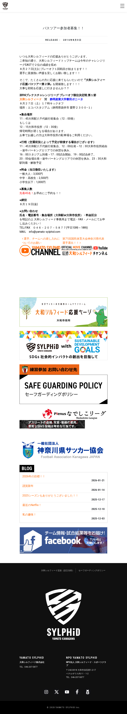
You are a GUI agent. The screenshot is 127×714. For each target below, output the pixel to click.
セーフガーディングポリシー (92, 570)
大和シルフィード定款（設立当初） (57, 570)
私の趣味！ (29, 514)
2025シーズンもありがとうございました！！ (50, 495)
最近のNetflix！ (31, 505)
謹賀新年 (27, 486)
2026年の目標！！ (33, 476)
